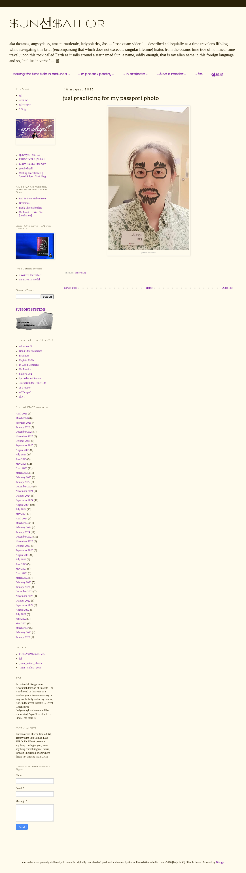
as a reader (24, 387)
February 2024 (23, 527)
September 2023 (24, 550)
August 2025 (23, 450)
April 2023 (21, 573)
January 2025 (23, 482)
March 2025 (22, 472)
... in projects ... (135, 74)
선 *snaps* (25, 104)
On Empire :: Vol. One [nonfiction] (31, 214)
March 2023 (22, 577)
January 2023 (23, 587)
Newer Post (70, 287)
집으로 (217, 75)
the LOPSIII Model (29, 279)
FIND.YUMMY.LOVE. (32, 653)
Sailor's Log (80, 272)
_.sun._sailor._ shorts (30, 663)
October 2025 (23, 440)
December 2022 (24, 591)
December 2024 (24, 486)
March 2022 (22, 628)
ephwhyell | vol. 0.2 (29, 154)
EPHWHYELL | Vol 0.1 (32, 159)
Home (149, 287)
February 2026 (23, 422)
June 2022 (21, 618)
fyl (20, 658)
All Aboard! (25, 346)
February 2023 (23, 582)
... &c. (199, 74)
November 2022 (24, 596)
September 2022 (24, 605)
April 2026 (21, 413)
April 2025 (21, 468)
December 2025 (24, 431)
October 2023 (23, 545)
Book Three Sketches (30, 207)
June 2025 (21, 459)
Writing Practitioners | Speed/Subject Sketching (32, 174)
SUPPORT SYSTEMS (31, 309)
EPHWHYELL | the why (32, 163)
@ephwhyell (26, 168)
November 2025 (24, 436)
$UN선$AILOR (57, 23)
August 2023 (23, 555)
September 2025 (24, 445)
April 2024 (21, 518)
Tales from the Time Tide (32, 382)
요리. (22, 396)
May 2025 (21, 463)
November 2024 (24, 491)
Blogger (220, 862)
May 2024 (21, 513)
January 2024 (23, 532)
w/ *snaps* (25, 392)
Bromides (24, 203)
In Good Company (29, 364)
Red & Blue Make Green (32, 198)
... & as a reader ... (171, 74)
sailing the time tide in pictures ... (41, 74)
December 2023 (24, 536)
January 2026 (23, 427)
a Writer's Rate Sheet (30, 275)
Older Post (227, 287)
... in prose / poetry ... (96, 74)
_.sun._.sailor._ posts (30, 667)
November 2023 (24, 541)
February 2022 (23, 632)
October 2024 (23, 495)
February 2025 (23, 477)
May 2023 (21, 568)
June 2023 (21, 564)
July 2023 (21, 559)
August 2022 (23, 609)
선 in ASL (24, 100)
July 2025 (21, 454)
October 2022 (23, 600)
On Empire (25, 369)
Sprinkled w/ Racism (30, 378)
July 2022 (21, 614)
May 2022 (21, 623)
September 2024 (24, 500)
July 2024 (21, 509)
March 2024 (22, 523)
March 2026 (22, 418)
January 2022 (23, 637)
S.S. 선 (23, 109)
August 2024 (23, 504)
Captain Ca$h (26, 360)
